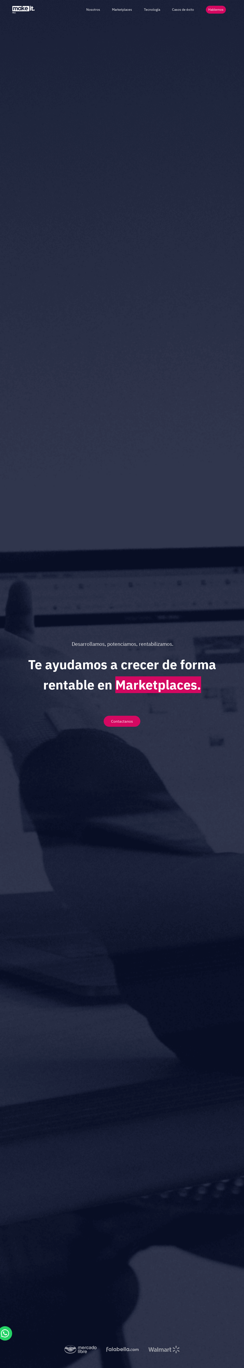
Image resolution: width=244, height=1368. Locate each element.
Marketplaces (122, 9)
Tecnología (152, 9)
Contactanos (122, 721)
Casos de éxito (183, 9)
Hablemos (216, 9)
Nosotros (93, 9)
